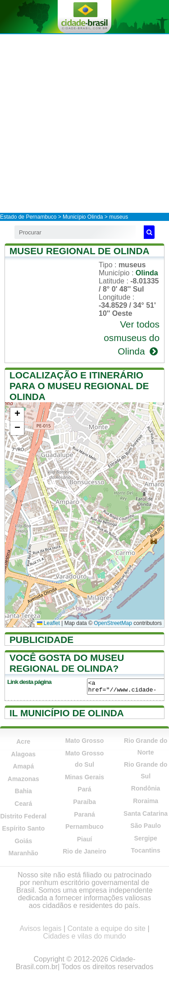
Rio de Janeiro (84, 851)
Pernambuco (84, 826)
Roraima (145, 800)
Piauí (84, 839)
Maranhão (23, 853)
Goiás (23, 841)
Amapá (23, 766)
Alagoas (23, 754)
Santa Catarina (145, 813)
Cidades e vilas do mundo (84, 936)
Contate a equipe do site (107, 928)
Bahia (23, 791)
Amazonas (23, 778)
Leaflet (48, 623)
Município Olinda (83, 217)
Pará (84, 789)
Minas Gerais (84, 777)
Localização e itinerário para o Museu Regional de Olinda (79, 386)
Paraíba (84, 801)
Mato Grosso (84, 740)
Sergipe (145, 838)
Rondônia (145, 788)
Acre (23, 741)
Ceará (23, 803)
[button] (17, 415)
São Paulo (145, 825)
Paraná (84, 814)
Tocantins (145, 850)
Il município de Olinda (66, 713)
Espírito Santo (23, 828)
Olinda (147, 273)
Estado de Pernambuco (28, 217)
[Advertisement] (84, 123)
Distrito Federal (23, 816)
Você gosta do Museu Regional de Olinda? (66, 663)
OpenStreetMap (113, 623)
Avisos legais (40, 928)
